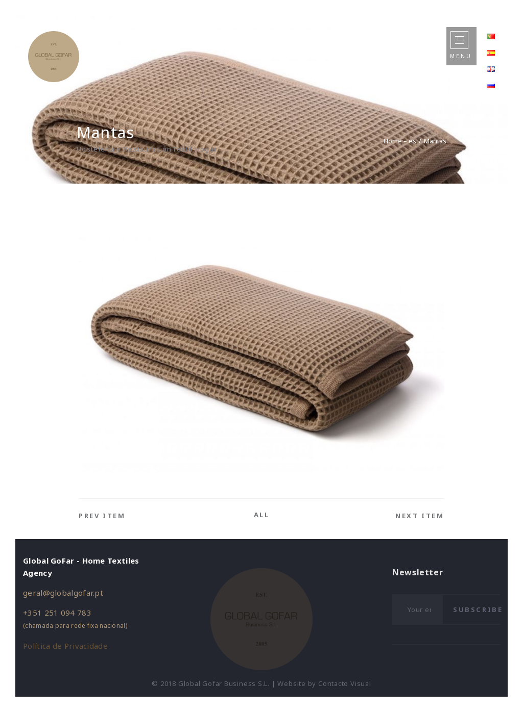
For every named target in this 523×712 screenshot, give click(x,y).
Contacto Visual (344, 683)
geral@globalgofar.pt (63, 593)
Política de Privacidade (65, 646)
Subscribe (478, 609)
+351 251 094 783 (57, 612)
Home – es (400, 140)
